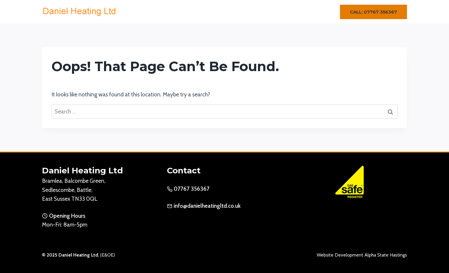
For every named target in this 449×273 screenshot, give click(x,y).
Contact (314, 11)
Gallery (287, 11)
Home (189, 11)
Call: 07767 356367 (373, 12)
